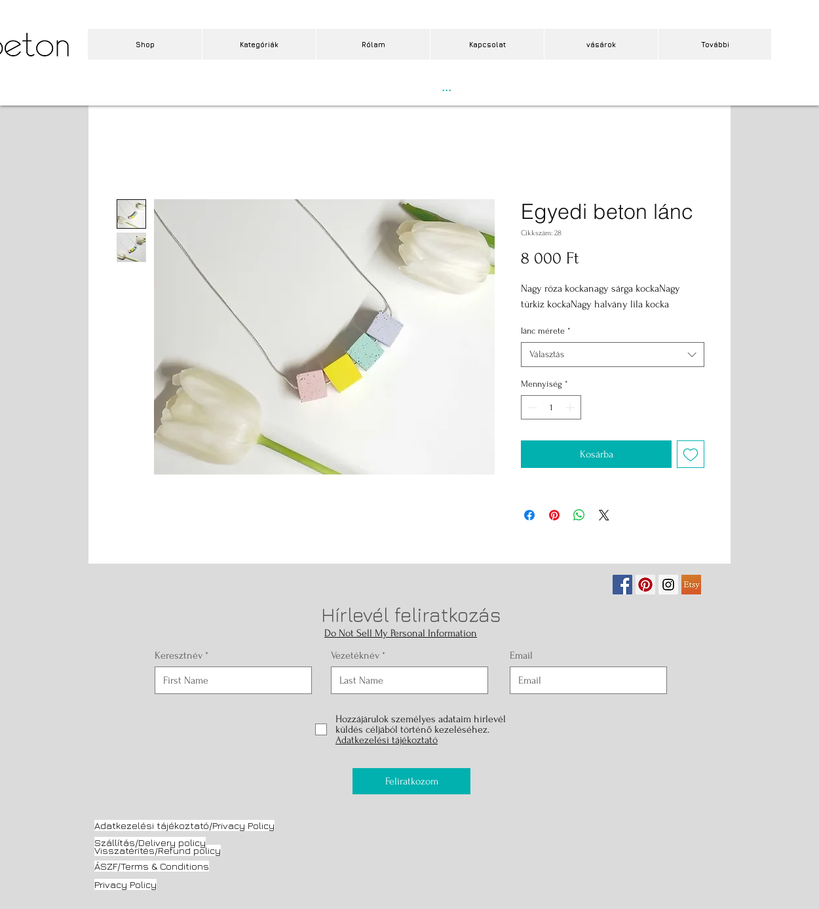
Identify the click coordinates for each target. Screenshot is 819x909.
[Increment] (571, 407)
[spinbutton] (551, 407)
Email (521, 655)
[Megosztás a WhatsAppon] (579, 515)
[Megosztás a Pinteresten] (554, 515)
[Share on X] (604, 515)
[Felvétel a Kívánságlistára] (690, 454)
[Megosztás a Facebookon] (529, 515)
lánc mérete (546, 331)
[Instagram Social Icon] (668, 584)
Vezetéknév (355, 655)
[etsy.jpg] (691, 584)
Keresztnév (178, 655)
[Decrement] (531, 407)
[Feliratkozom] (411, 781)
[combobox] (612, 354)
